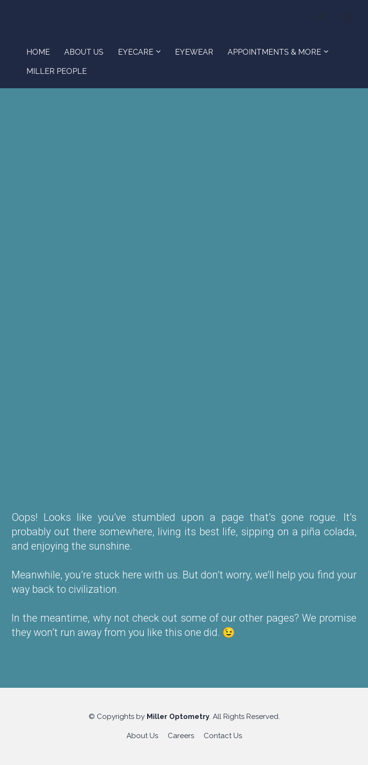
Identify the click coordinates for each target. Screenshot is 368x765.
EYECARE (135, 52)
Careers (181, 735)
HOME (38, 52)
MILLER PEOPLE (56, 71)
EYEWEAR (194, 52)
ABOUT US (84, 52)
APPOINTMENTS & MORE (274, 52)
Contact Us (223, 735)
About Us (142, 735)
